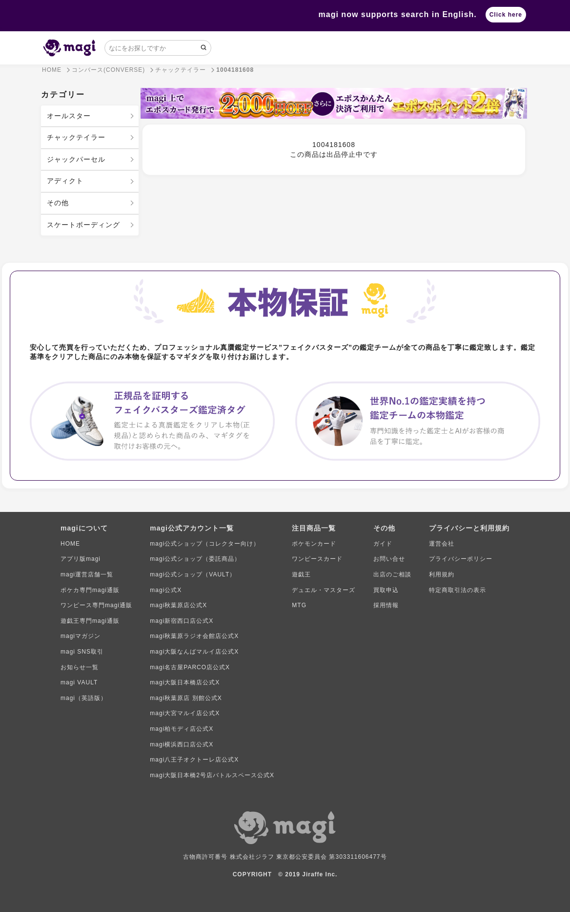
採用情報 (386, 605)
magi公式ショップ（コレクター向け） (205, 543)
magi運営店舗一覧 (87, 574)
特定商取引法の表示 (457, 590)
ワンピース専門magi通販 (96, 605)
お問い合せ (389, 558)
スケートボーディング (83, 225)
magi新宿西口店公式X (181, 620)
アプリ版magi (81, 558)
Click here (505, 14)
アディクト (65, 181)
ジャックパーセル (76, 159)
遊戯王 (301, 574)
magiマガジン (81, 636)
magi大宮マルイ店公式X (185, 713)
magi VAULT (79, 682)
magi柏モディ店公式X (181, 728)
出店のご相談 (392, 574)
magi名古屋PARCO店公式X (190, 667)
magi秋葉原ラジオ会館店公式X (194, 636)
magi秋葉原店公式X (178, 605)
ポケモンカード (314, 543)
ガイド (382, 543)
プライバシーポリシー (460, 558)
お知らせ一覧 (80, 667)
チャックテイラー (76, 137)
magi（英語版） (84, 698)
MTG (299, 605)
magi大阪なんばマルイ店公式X (194, 651)
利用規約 (441, 574)
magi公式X (166, 590)
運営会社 (441, 543)
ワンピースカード (317, 558)
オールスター (69, 116)
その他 (58, 203)
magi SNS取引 (82, 651)
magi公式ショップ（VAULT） (193, 574)
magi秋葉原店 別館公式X (186, 698)
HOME (70, 543)
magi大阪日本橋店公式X (185, 682)
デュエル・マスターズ (323, 590)
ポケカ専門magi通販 (90, 590)
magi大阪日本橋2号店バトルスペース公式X (212, 775)
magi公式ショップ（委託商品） (195, 558)
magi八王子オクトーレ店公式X (194, 759)
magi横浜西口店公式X (181, 744)
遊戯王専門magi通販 (90, 620)
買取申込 (386, 590)
